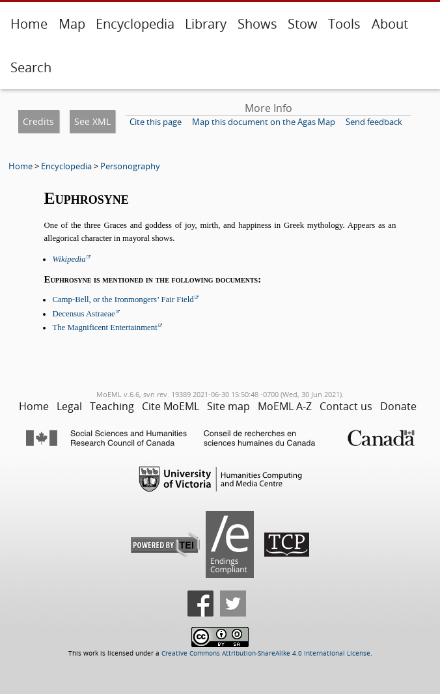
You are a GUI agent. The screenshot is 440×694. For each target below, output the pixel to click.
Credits (38, 121)
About (390, 24)
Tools (344, 24)
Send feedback (374, 122)
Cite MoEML (170, 406)
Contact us (346, 406)
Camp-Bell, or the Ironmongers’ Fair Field (122, 299)
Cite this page (156, 122)
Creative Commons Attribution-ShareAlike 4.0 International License (265, 653)
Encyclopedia (135, 24)
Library (206, 24)
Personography (130, 166)
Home (29, 24)
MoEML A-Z (285, 406)
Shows (257, 24)
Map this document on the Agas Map (263, 122)
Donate (398, 406)
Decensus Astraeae (83, 313)
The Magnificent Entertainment (104, 327)
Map (72, 24)
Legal (69, 406)
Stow (303, 24)
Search (30, 67)
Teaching (112, 406)
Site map (228, 406)
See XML (92, 121)
